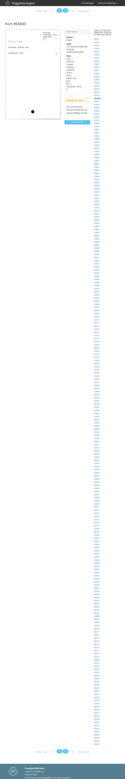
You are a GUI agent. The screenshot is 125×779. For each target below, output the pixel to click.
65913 (96, 326)
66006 (96, 616)
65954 (96, 454)
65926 (96, 366)
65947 (96, 432)
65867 (96, 182)
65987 (96, 557)
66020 (96, 660)
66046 (96, 741)
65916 (96, 335)
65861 (96, 164)
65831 (96, 70)
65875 (96, 207)
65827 (96, 58)
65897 (96, 276)
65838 (96, 92)
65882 (96, 229)
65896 (96, 273)
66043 (96, 731)
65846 (96, 117)
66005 (96, 613)
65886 (96, 242)
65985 (96, 550)
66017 (96, 650)
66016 (96, 647)
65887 (96, 245)
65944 (96, 422)
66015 (96, 644)
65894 (96, 267)
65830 (96, 67)
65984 (96, 547)
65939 (96, 407)
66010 (96, 628)
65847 (96, 120)
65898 (96, 279)
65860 (96, 161)
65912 (96, 323)
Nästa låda (83, 11)
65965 (96, 488)
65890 (96, 254)
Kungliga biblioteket (35, 768)
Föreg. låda (41, 11)
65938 (96, 404)
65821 (96, 39)
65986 (96, 553)
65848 (96, 123)
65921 (96, 351)
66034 (96, 703)
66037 (96, 713)
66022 (96, 666)
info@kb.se (38, 771)
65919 (96, 345)
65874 (96, 204)
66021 (96, 663)
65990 (96, 566)
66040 (96, 722)
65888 (96, 248)
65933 (96, 388)
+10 (72, 11)
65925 (96, 363)
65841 (96, 101)
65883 (96, 232)
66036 (96, 709)
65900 (96, 285)
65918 (96, 341)
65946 (96, 429)
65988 (96, 560)
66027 (96, 681)
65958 (96, 466)
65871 (96, 195)
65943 (96, 419)
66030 (96, 691)
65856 (96, 148)
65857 (96, 151)
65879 (96, 220)
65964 (96, 485)
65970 (96, 504)
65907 (96, 307)
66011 (96, 631)
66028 (96, 684)
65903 (96, 295)
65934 (96, 391)
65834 (96, 79)
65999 (96, 594)
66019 (96, 656)
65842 (96, 104)
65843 (96, 107)
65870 (96, 192)
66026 (96, 678)
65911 (96, 320)
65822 (96, 42)
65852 (96, 136)
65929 (96, 376)
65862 (96, 167)
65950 (96, 441)
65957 (96, 463)
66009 (96, 625)
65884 (96, 235)
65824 (96, 48)
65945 (96, 426)
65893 (96, 263)
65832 (96, 73)
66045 (96, 737)
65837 (96, 89)
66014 (96, 641)
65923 (96, 357)
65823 (96, 45)
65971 (96, 507)
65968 (96, 497)
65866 (96, 179)
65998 (96, 591)
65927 (96, 369)
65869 (96, 189)
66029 (96, 688)
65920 (96, 348)
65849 (96, 126)
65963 (96, 482)
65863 (96, 170)
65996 (96, 585)
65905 (96, 301)
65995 (96, 582)
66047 (96, 744)
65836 (96, 86)
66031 (96, 694)
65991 (96, 569)
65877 (96, 214)
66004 (96, 610)
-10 (52, 11)
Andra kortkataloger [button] (108, 3)
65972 (96, 510)
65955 (96, 457)
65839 (96, 95)
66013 (96, 638)
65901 (96, 288)
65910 (96, 316)
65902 (96, 291)
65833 (96, 76)
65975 (96, 519)
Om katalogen (87, 3)
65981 (96, 538)
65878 (96, 217)
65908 (96, 310)
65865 (96, 176)
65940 (96, 410)
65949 (96, 438)
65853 (96, 139)
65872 (96, 198)
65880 (96, 223)
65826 (96, 54)
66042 (96, 728)
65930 (96, 379)
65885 (96, 238)
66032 (96, 697)
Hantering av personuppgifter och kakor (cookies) (48, 777)
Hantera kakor (31, 774)
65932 (96, 385)
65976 (96, 522)
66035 (96, 706)
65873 (96, 201)
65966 (96, 491)
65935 (96, 394)
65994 (96, 578)
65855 (96, 145)
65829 (96, 64)
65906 (96, 304)
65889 (96, 251)
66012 (96, 635)
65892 (96, 260)
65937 (96, 401)
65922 (96, 354)
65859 (96, 157)
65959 (96, 469)
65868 (96, 185)
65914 (96, 329)
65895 (96, 270)
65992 (96, 572)
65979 (96, 532)
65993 (96, 575)
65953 (96, 451)
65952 (96, 447)
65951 (96, 444)
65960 (96, 472)
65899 (96, 282)
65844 (96, 111)
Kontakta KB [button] (77, 122)
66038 (96, 716)
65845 (96, 114)
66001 (96, 600)
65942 (96, 416)
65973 (96, 513)
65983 (96, 544)
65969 (96, 500)
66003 (96, 606)
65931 (96, 382)
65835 (96, 83)
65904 (96, 298)
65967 (96, 494)
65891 (96, 257)
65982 (96, 541)
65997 (96, 588)
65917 (96, 338)
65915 (96, 332)
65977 (96, 525)
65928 (96, 373)
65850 (96, 129)
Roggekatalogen (23, 3)
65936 (96, 398)
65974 (96, 516)
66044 (96, 734)
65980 (96, 535)
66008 (96, 622)
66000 (96, 597)
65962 (96, 479)
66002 (96, 603)
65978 (96, 529)
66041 (96, 725)
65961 (96, 476)
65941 (96, 413)
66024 (96, 672)
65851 (96, 132)
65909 (96, 313)
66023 (96, 669)
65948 (96, 435)
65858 (96, 154)
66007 (96, 619)
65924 (96, 360)
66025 (96, 675)
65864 (96, 173)
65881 (96, 226)
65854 (96, 142)
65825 (96, 51)
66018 (96, 653)
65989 (96, 563)
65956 (96, 460)
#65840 (97, 98)
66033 (96, 700)
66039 (96, 719)
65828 (96, 61)
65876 (96, 210)
